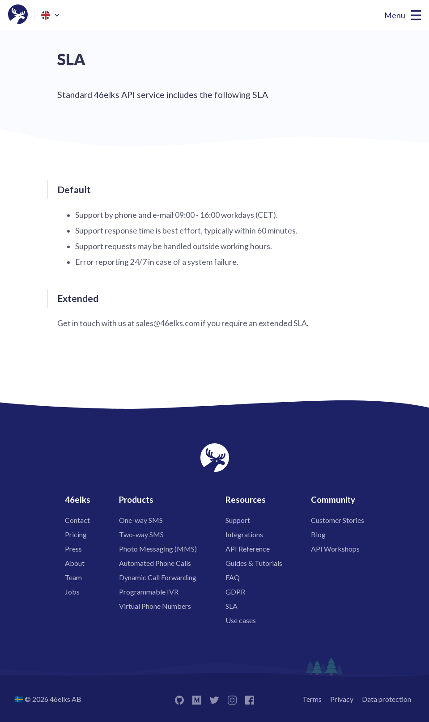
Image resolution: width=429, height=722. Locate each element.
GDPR (235, 591)
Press (73, 548)
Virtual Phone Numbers (155, 606)
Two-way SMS (141, 534)
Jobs (72, 591)
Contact (77, 520)
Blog (318, 534)
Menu (394, 15)
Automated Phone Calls (155, 563)
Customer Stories (337, 520)
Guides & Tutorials (253, 563)
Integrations (244, 534)
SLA (231, 606)
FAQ (232, 577)
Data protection (386, 699)
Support (237, 520)
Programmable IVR (148, 591)
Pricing (76, 534)
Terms (312, 699)
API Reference (247, 548)
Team (73, 577)
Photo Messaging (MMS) (158, 548)
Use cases (240, 620)
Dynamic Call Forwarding (157, 577)
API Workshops (335, 548)
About (75, 563)
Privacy (341, 699)
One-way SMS (141, 520)
